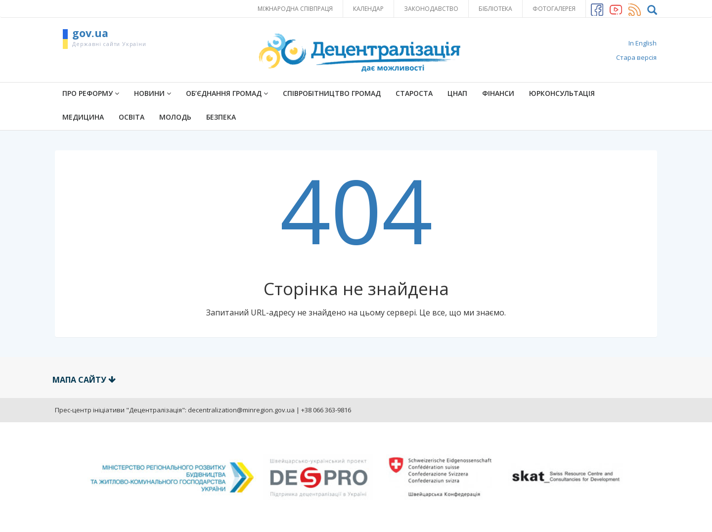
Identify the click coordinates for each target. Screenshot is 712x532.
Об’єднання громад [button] (227, 93)
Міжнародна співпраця (295, 8)
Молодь (175, 117)
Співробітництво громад (332, 93)
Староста (414, 93)
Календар (368, 8)
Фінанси (498, 93)
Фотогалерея (554, 8)
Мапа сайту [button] (84, 379)
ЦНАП (457, 93)
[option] (356, 477)
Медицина (83, 117)
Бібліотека (495, 8)
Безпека (221, 117)
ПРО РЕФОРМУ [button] (90, 93)
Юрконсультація (562, 93)
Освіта (131, 117)
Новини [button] (152, 93)
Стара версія (636, 57)
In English (642, 43)
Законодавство (431, 8)
